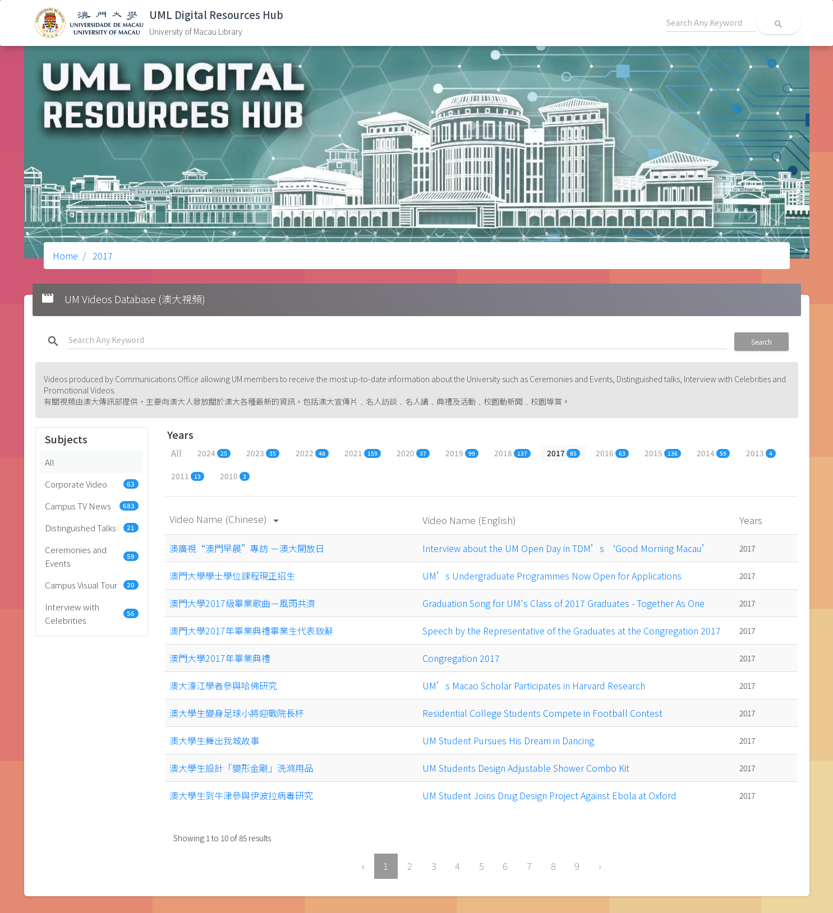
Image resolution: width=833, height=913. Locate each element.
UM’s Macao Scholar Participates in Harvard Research (533, 685)
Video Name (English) (470, 520)
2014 (713, 452)
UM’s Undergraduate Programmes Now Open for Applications (552, 575)
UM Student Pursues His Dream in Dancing (508, 740)
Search (761, 341)
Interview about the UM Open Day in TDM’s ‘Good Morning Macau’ (566, 548)
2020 (413, 452)
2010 (235, 475)
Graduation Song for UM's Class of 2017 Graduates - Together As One (563, 603)
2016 (612, 452)
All (49, 462)
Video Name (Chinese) (226, 519)
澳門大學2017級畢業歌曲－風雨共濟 (242, 603)
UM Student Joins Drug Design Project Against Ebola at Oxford (549, 795)
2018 (512, 452)
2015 (663, 452)
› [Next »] (600, 866)
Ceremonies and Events (92, 556)
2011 (187, 475)
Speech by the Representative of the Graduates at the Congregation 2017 (571, 630)
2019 (461, 452)
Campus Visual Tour (92, 584)
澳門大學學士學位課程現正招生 (232, 575)
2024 (214, 452)
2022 (312, 452)
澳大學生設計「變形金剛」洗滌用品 (241, 768)
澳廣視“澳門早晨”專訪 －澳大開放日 (246, 548)
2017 (101, 255)
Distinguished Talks (92, 527)
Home (65, 255)
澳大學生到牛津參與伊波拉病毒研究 (241, 795)
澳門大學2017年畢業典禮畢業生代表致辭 (251, 630)
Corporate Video (92, 484)
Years (752, 520)
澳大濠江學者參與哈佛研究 (223, 685)
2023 (262, 452)
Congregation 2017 (461, 658)
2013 (761, 452)
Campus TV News (92, 505)
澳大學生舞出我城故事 (214, 740)
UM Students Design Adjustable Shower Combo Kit (525, 768)
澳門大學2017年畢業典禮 (219, 658)
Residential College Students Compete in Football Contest (542, 713)
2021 (362, 452)
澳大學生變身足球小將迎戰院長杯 (236, 713)
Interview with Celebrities (92, 613)
